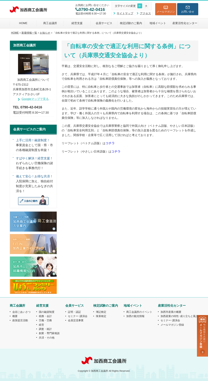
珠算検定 (101, 316)
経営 (41, 324)
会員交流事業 (76, 320)
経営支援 (77, 23)
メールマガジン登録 (172, 324)
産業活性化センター (184, 23)
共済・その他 (46, 337)
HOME (23, 23)
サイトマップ (125, 13)
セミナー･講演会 (77, 316)
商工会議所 (50, 23)
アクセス (145, 13)
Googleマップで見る (35, 99)
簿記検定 (101, 311)
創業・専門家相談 (49, 333)
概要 (15, 316)
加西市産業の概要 (171, 311)
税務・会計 (45, 316)
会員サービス (104, 23)
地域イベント (158, 23)
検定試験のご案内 (131, 23)
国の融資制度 (46, 311)
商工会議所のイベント (139, 311)
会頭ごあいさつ (21, 311)
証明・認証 (74, 311)
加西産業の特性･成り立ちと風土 (179, 316)
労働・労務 (45, 320)
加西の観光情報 (135, 316)
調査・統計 (45, 328)
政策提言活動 (20, 320)
